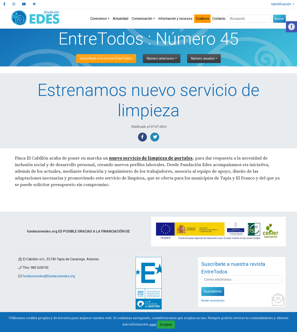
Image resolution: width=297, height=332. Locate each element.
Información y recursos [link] (175, 19)
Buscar (279, 18)
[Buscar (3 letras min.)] (249, 19)
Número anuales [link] (203, 58)
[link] (291, 26)
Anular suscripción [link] (213, 300)
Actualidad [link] (120, 19)
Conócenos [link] (98, 19)
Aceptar (166, 324)
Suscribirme (213, 291)
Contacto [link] (218, 19)
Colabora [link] (202, 19)
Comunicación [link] (142, 19)
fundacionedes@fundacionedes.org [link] (48, 276)
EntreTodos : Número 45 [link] (148, 39)
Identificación (281, 4)
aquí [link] (152, 324)
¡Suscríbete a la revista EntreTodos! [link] (106, 58)
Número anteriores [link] (160, 58)
